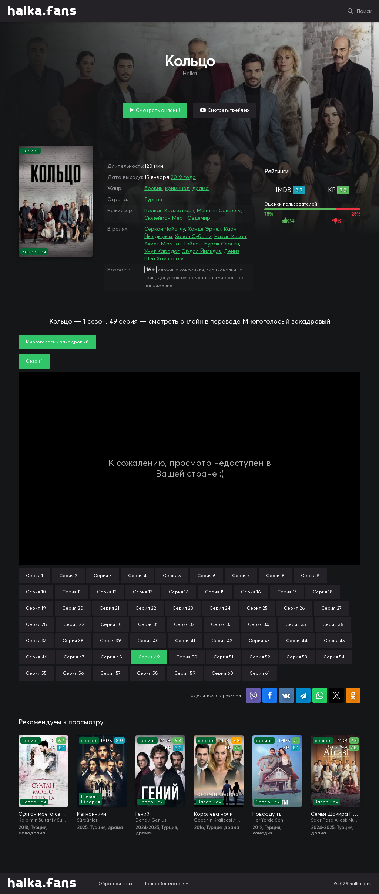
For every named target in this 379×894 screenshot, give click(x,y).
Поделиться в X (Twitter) (336, 695)
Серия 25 (257, 608)
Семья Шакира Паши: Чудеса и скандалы (335, 813)
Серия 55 (36, 673)
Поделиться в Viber (253, 695)
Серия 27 (331, 608)
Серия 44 (297, 640)
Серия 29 (73, 624)
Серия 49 (149, 657)
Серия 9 (310, 575)
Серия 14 (179, 592)
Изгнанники (91, 813)
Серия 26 (294, 608)
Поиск (364, 11)
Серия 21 (109, 608)
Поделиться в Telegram (303, 695)
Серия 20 (72, 608)
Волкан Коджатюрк (169, 210)
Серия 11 (71, 592)
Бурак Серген (221, 243)
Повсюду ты (267, 813)
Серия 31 (148, 624)
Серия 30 (111, 624)
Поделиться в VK (286, 695)
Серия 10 (36, 592)
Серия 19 (36, 608)
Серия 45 (334, 640)
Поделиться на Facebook (269, 695)
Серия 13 (142, 592)
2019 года (183, 177)
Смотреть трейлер (228, 110)
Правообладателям (165, 883)
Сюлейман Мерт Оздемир (177, 217)
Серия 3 (103, 575)
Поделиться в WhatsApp (319, 695)
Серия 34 (258, 624)
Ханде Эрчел (204, 229)
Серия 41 (185, 640)
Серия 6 (206, 575)
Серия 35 (295, 624)
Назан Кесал (230, 236)
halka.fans (41, 11)
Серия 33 (221, 624)
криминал (177, 188)
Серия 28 (36, 624)
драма (200, 188)
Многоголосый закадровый (57, 342)
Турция (153, 199)
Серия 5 (172, 575)
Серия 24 (220, 608)
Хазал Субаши (193, 236)
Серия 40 (148, 640)
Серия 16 (251, 592)
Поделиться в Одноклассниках (353, 695)
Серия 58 (147, 673)
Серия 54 (334, 657)
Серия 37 (36, 640)
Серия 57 (110, 673)
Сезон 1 (34, 361)
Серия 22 (145, 608)
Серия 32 (184, 624)
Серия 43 (259, 640)
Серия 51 (223, 657)
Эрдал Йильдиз (201, 251)
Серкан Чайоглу (164, 229)
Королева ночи (213, 813)
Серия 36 (332, 624)
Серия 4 (137, 575)
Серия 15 (215, 592)
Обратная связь (116, 883)
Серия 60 (222, 673)
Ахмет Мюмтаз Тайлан (173, 243)
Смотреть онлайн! (158, 110)
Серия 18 (323, 592)
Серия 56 (73, 673)
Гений (142, 813)
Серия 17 (286, 592)
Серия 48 (111, 657)
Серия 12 (107, 592)
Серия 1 (34, 575)
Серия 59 (184, 673)
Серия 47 (74, 657)
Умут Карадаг (161, 251)
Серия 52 (259, 657)
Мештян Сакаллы (219, 210)
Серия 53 (296, 657)
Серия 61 (259, 673)
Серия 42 (221, 640)
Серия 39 (110, 640)
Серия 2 (68, 575)
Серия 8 (275, 575)
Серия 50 (186, 657)
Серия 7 (241, 575)
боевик (153, 188)
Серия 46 (36, 657)
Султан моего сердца (43, 813)
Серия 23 (182, 608)
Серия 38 (73, 640)
